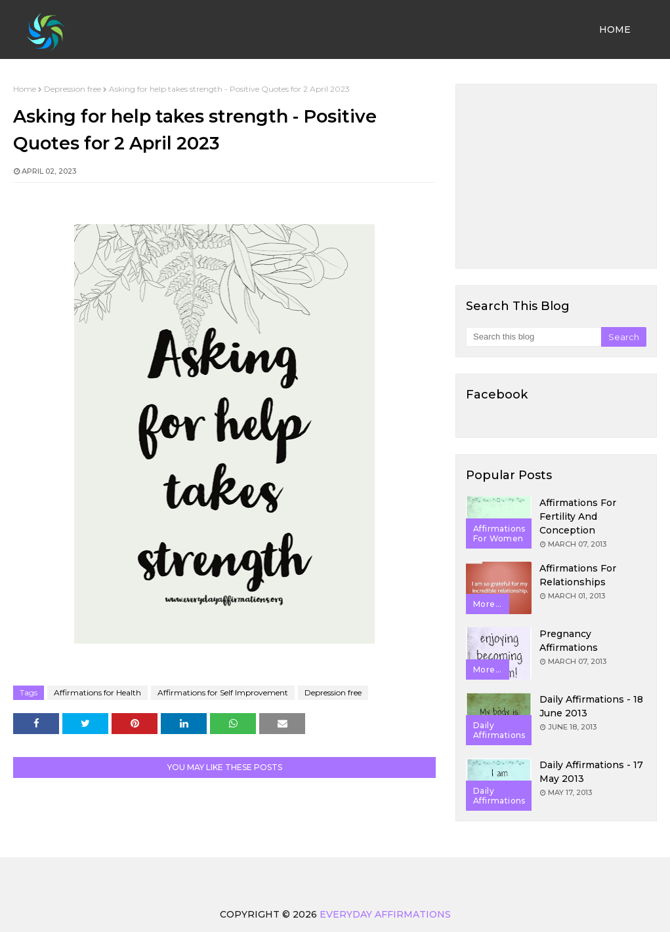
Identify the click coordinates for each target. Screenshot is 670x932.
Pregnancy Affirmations (568, 640)
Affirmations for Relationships (577, 575)
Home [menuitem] (615, 29)
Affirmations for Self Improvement (222, 692)
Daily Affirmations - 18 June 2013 (591, 706)
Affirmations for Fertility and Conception (577, 516)
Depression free (72, 89)
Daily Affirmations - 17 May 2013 (591, 772)
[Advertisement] (556, 176)
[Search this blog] (533, 337)
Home (24, 89)
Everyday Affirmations (385, 914)
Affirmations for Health (97, 692)
